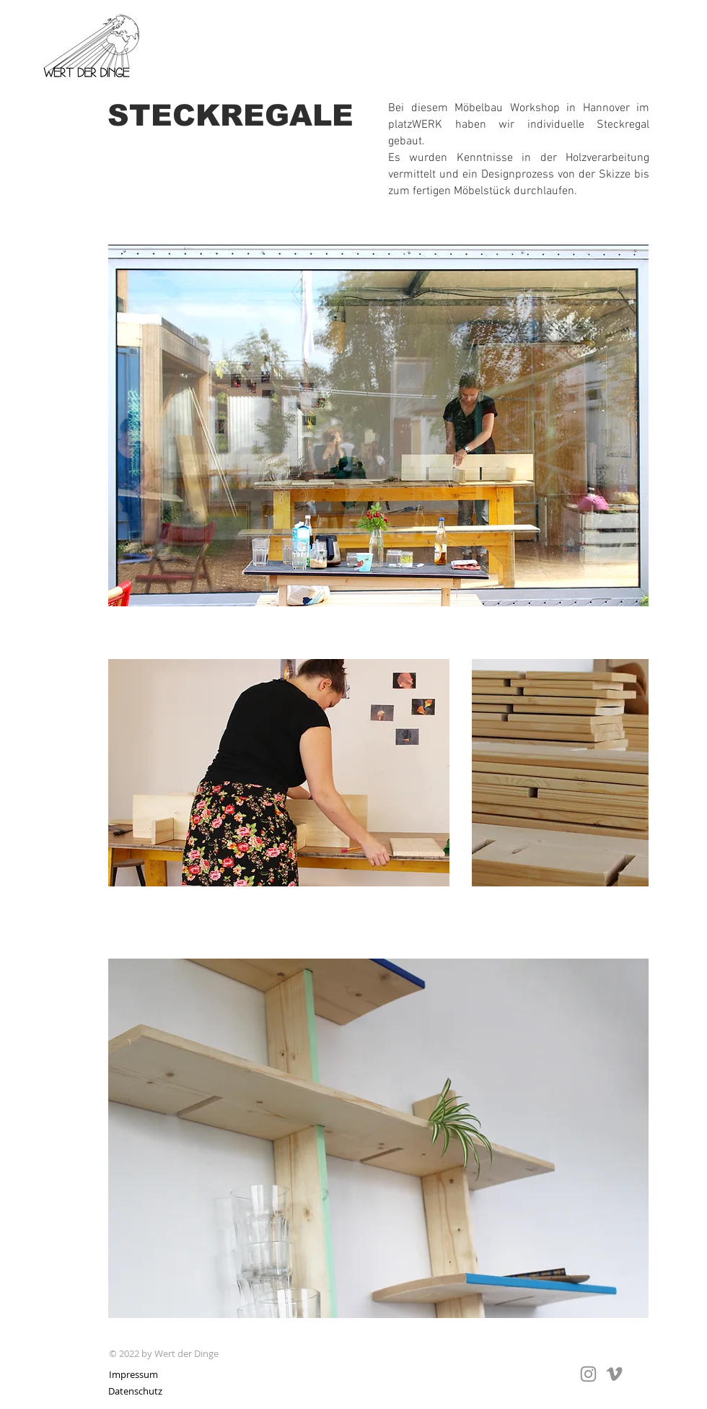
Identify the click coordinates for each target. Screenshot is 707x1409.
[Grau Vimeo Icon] (614, 1374)
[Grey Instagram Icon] (588, 1374)
